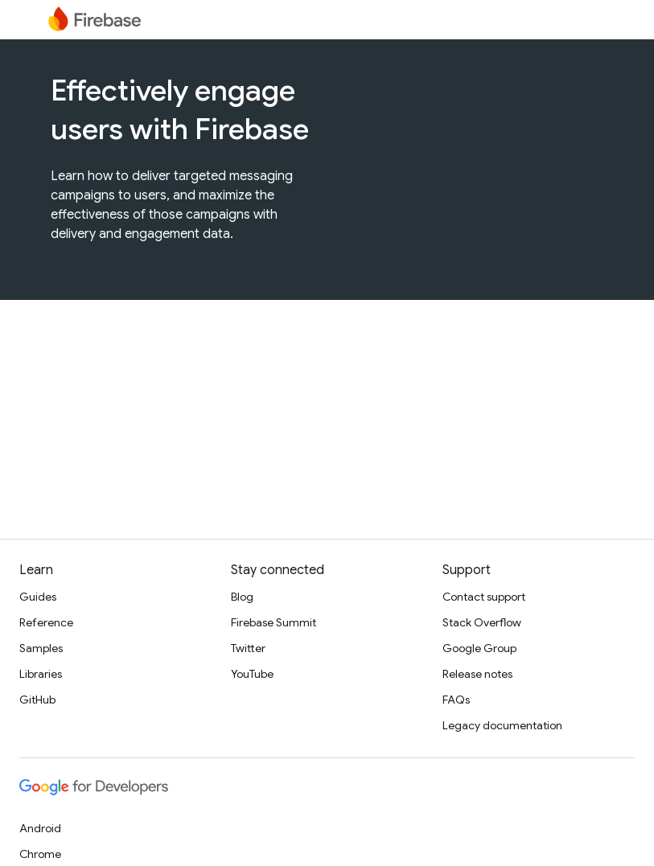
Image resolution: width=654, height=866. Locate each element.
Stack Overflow (481, 622)
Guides (37, 596)
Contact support (483, 596)
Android (40, 828)
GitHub (37, 699)
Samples (41, 648)
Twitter (248, 648)
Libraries (40, 674)
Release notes (477, 674)
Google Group (479, 648)
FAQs (456, 699)
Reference (46, 622)
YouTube (252, 674)
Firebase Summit (273, 622)
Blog (242, 596)
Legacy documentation (502, 725)
